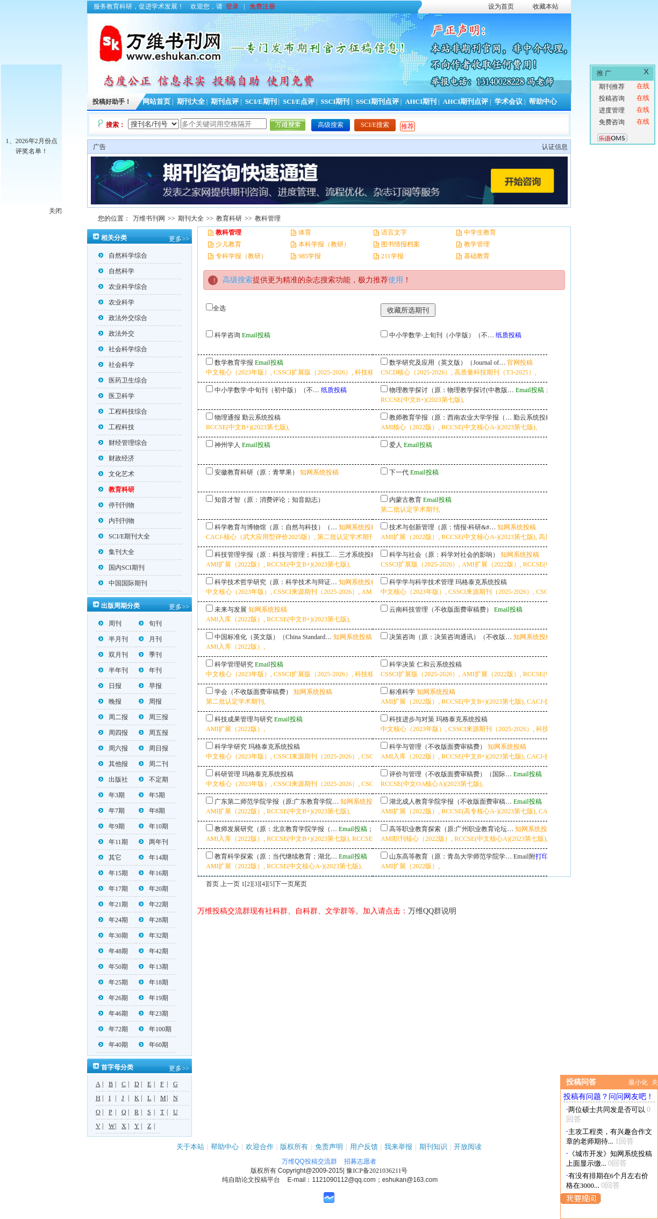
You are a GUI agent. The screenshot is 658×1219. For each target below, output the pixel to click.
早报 (150, 686)
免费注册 (262, 6)
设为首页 (501, 6)
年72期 (113, 1029)
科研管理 (227, 774)
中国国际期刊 (122, 583)
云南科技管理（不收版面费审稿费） (440, 609)
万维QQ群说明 (432, 911)
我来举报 (398, 1147)
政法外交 (116, 333)
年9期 (111, 826)
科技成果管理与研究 (243, 719)
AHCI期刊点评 (466, 101)
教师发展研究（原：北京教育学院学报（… (275, 829)
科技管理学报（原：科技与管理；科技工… (275, 554)
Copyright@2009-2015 (310, 1170)
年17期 (113, 888)
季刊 (150, 654)
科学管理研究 (233, 664)
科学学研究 (230, 746)
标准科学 (402, 692)
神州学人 (227, 445)
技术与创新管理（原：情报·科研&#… (442, 527)
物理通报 (227, 417)
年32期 (153, 935)
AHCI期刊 (421, 101)
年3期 (111, 795)
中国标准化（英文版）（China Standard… (273, 637)
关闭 (55, 211)
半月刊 (113, 639)
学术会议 (509, 101)
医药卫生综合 (122, 380)
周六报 (113, 748)
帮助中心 (543, 101)
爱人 (395, 445)
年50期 (113, 966)
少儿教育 (228, 244)
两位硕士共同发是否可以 (606, 1109)
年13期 (153, 966)
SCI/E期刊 (261, 101)
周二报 (113, 717)
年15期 (113, 873)
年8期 (152, 810)
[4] (263, 884)
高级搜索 (331, 125)
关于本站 (190, 1147)
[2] (248, 884)
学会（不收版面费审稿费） (253, 692)
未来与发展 (230, 609)
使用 (395, 280)
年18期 (153, 982)
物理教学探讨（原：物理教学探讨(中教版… (451, 390)
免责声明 (329, 1147)
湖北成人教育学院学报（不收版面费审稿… (450, 801)
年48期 (113, 951)
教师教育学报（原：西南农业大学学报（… (450, 417)
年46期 (113, 1013)
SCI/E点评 (298, 101)
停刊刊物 (116, 505)
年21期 (113, 904)
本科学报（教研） (324, 244)
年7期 (111, 810)
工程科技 (116, 427)
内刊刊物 (116, 521)
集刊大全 (116, 552)
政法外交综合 (122, 318)
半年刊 (113, 670)
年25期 (113, 982)
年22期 (153, 904)
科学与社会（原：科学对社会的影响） (444, 554)
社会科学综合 (122, 349)
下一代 (399, 472)
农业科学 (116, 302)
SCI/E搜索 (375, 125)
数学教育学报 (233, 362)
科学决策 (402, 664)
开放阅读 (468, 1147)
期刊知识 (433, 1147)
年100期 (155, 1029)
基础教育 (477, 256)
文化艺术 (116, 474)
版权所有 (294, 1147)
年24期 (113, 920)
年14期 (153, 857)
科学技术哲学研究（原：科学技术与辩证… (275, 582)
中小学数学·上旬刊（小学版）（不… (441, 335)
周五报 (153, 732)
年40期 (113, 1044)
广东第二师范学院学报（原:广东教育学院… (276, 801)
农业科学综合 (122, 286)
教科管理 (268, 218)
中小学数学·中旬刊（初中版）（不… (266, 390)
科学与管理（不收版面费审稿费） (437, 746)
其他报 (113, 764)
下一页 (284, 884)
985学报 (309, 256)
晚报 (109, 701)
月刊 (150, 639)
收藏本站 (546, 6)
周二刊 (153, 764)
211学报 (392, 256)
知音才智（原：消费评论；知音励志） (269, 500)
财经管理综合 (122, 443)
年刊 (150, 670)
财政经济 (116, 458)
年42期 (153, 951)
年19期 (153, 998)
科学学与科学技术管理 (421, 582)
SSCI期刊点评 (377, 101)
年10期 (153, 826)
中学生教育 (480, 232)
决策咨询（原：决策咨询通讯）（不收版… (450, 637)
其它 (109, 857)
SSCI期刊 (335, 101)
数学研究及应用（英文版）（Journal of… (447, 362)
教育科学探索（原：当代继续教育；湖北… (275, 856)
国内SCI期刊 (121, 567)
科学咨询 (227, 335)
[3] (256, 884)
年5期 (152, 795)
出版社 (113, 779)
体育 (304, 232)
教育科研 (229, 218)
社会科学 (116, 364)
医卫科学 (116, 396)
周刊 (109, 623)
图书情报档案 (400, 244)
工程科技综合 (122, 411)
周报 (150, 701)
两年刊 (153, 842)
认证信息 (555, 147)
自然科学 (116, 271)
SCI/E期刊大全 (124, 536)
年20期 (153, 888)
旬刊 (150, 623)
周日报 (153, 748)
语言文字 (394, 232)
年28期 (153, 920)
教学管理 (477, 244)
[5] (271, 884)
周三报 (153, 717)
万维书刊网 (149, 218)
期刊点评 (225, 101)
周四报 (113, 732)
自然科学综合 (122, 255)
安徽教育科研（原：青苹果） (256, 472)
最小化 (638, 1082)
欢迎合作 (260, 1147)
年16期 (153, 873)
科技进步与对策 (411, 719)
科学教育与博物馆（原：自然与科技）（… (275, 527)
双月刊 (113, 654)
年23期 (153, 1013)
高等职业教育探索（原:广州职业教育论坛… (451, 829)
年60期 (153, 1044)
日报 (109, 686)
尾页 (300, 884)
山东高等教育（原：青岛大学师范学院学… (450, 856)
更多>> (179, 239)
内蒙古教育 (405, 500)
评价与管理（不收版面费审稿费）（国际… (450, 774)
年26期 (113, 998)
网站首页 (156, 101)
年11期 (113, 842)
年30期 (113, 935)
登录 (232, 6)
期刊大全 (191, 101)
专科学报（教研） (241, 256)
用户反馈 (364, 1147)
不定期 (153, 779)
